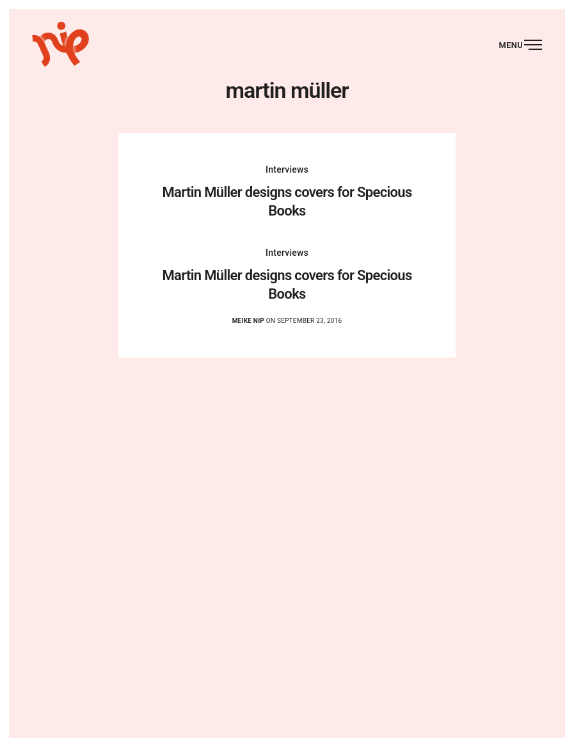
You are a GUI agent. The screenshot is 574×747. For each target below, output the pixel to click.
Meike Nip (248, 320)
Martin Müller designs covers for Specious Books (286, 201)
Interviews (287, 169)
